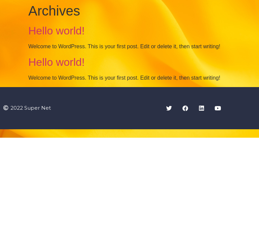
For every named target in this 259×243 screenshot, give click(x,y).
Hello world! (56, 31)
